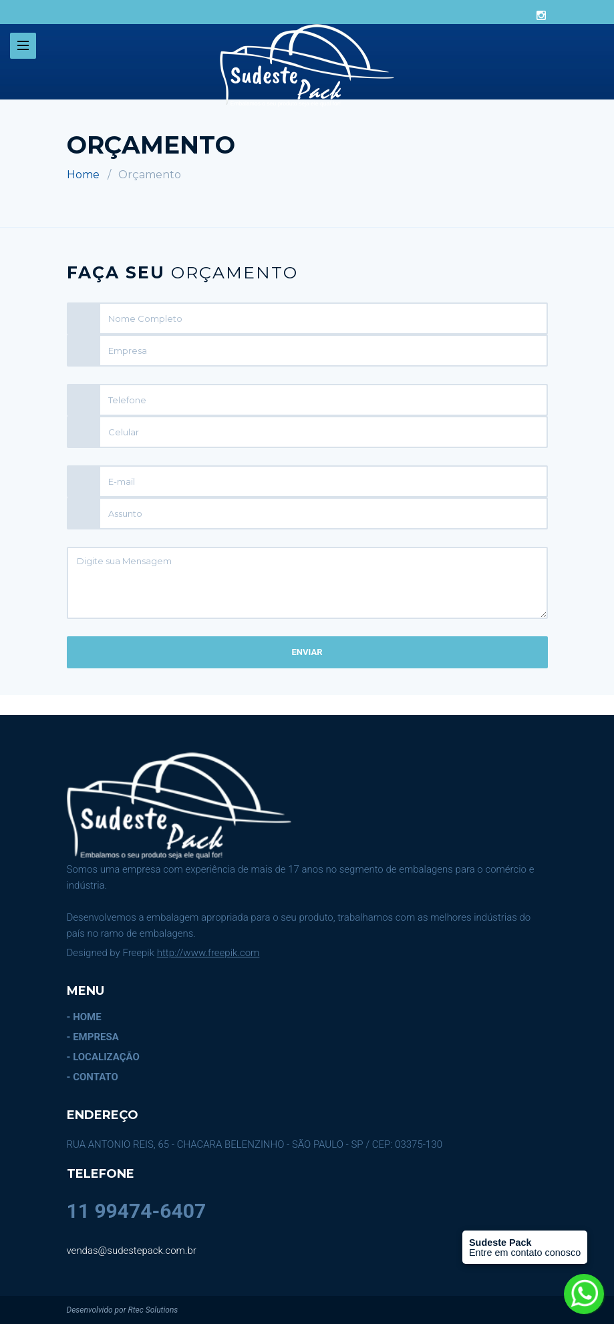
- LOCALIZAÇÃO (103, 1057)
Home (83, 174)
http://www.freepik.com (208, 953)
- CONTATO (92, 1077)
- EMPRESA (93, 1037)
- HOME (84, 1017)
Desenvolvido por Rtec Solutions (122, 1310)
